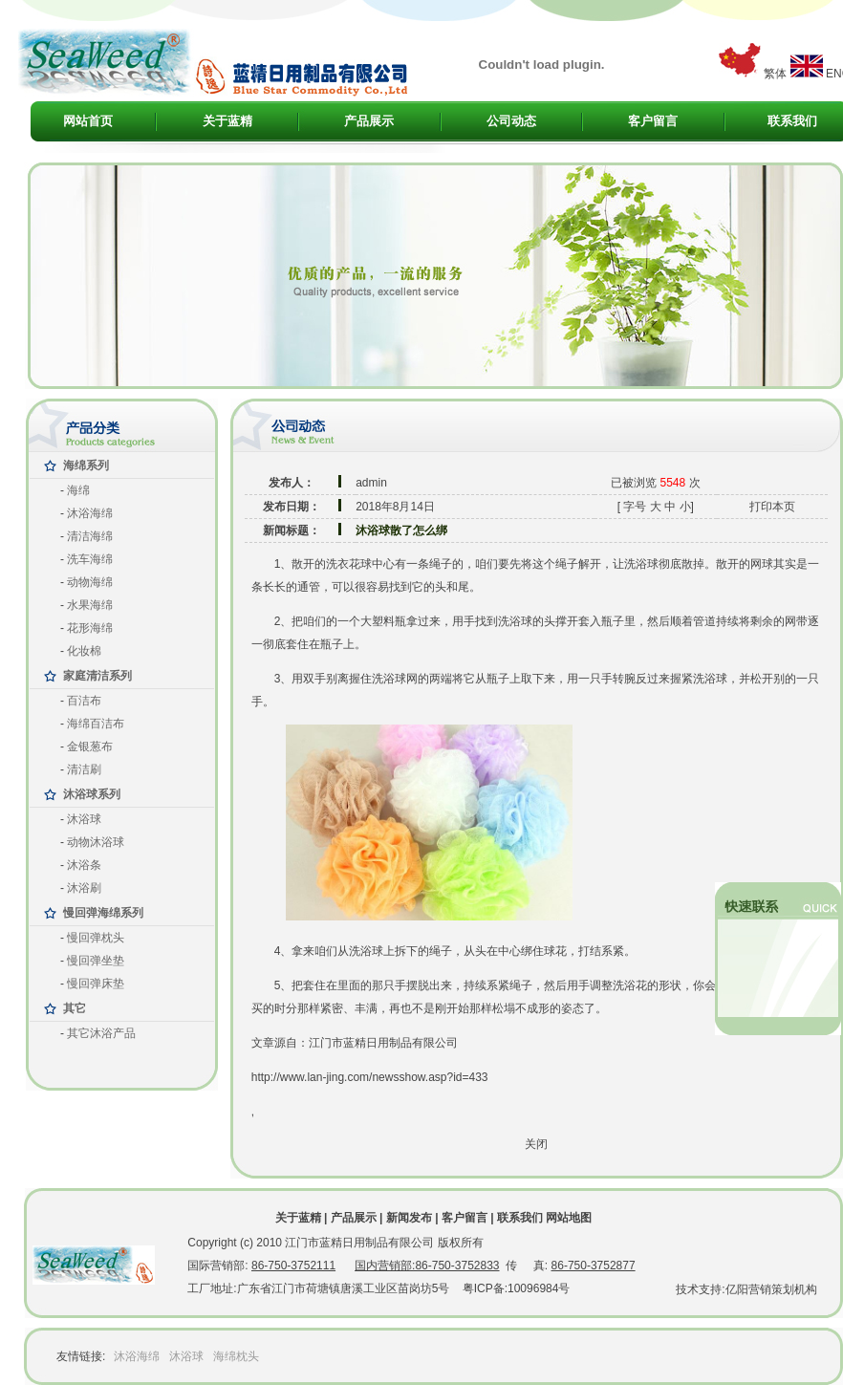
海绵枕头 (236, 1356)
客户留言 (653, 121)
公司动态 (511, 121)
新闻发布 (409, 1217)
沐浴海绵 (137, 1356)
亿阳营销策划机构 (771, 1289)
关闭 (536, 1144)
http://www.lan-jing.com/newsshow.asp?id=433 (369, 1077)
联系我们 (792, 121)
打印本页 (772, 506)
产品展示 (369, 121)
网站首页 (88, 121)
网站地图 (569, 1217)
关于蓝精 (227, 121)
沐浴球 (186, 1356)
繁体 (775, 73)
